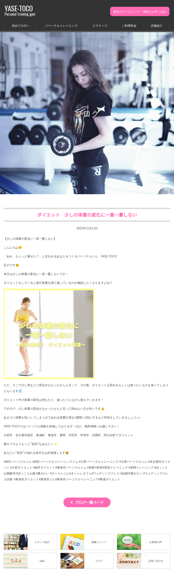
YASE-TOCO (20, 10)
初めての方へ (21, 25)
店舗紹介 (156, 25)
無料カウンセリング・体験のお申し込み (139, 11)
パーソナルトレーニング (61, 25)
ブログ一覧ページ (89, 502)
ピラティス (100, 25)
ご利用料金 (129, 25)
